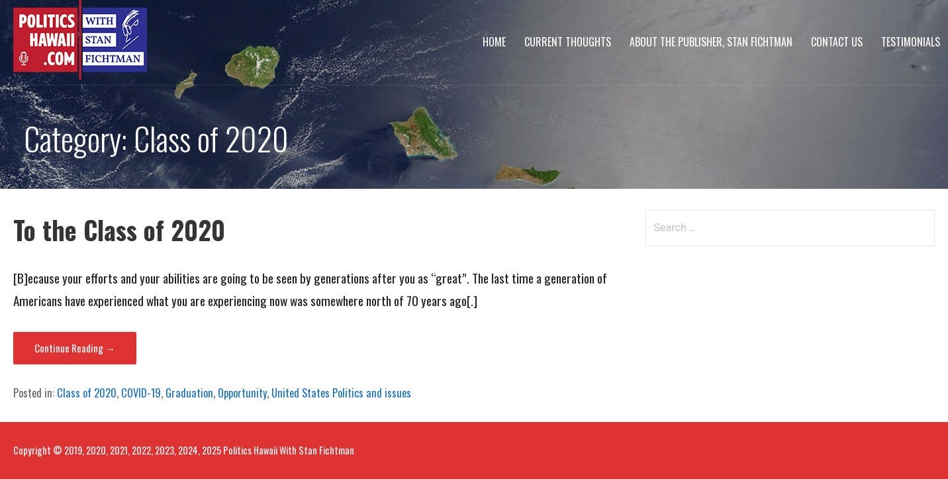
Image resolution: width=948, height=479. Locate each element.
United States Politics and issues (341, 393)
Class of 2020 (87, 393)
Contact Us (837, 42)
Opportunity (242, 393)
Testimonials (910, 42)
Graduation (189, 393)
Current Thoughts (567, 42)
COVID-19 (141, 393)
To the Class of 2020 (119, 229)
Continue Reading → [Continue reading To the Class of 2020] (74, 348)
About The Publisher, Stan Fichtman (711, 42)
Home (494, 42)
